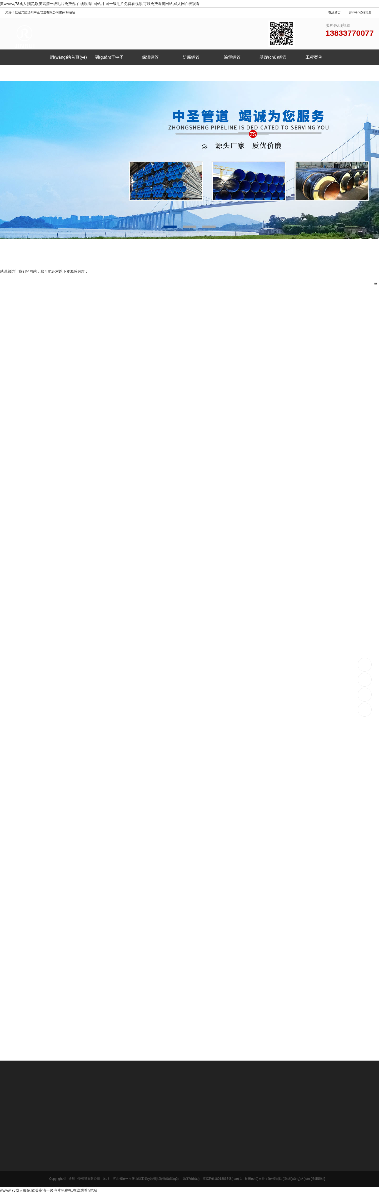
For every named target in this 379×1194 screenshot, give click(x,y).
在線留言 (334, 12)
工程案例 (314, 57)
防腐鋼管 (191, 57)
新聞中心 (25, 73)
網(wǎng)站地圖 (360, 12)
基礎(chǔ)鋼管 (273, 57)
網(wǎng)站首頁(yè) (68, 57)
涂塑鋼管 (232, 57)
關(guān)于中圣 (109, 57)
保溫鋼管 (150, 57)
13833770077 (365, 664)
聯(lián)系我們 (66, 73)
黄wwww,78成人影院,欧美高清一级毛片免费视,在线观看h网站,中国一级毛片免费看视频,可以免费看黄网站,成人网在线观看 (100, 4)
